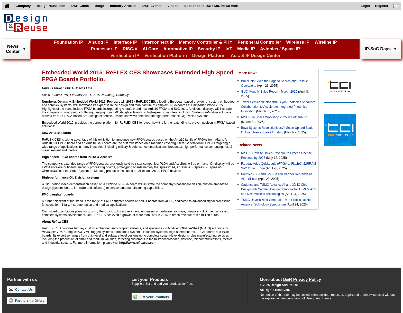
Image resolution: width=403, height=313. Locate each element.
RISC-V (130, 48)
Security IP (209, 48)
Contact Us (21, 289)
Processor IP (104, 48)
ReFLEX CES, (146, 101)
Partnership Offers (26, 300)
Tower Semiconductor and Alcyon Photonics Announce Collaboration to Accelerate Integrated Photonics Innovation (278, 106)
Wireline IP (326, 42)
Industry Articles (123, 6)
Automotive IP (178, 48)
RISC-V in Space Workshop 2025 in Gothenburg (274, 117)
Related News (250, 145)
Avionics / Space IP (280, 48)
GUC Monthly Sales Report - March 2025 (269, 91)
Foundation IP (68, 42)
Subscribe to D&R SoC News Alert (211, 6)
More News (248, 73)
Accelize (106, 157)
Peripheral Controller (259, 42)
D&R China (80, 6)
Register (381, 6)
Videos (172, 6)
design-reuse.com (51, 6)
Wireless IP (297, 42)
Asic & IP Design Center (255, 55)
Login (365, 6)
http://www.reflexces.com (137, 242)
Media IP (246, 48)
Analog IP (98, 42)
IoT (229, 48)
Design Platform (208, 55)
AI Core (150, 48)
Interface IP (125, 42)
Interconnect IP (158, 42)
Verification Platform (165, 55)
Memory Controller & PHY (205, 42)
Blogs (99, 6)
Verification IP (125, 55)
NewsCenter (13, 49)
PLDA (92, 157)
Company (23, 6)
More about (290, 279)
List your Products (151, 297)
